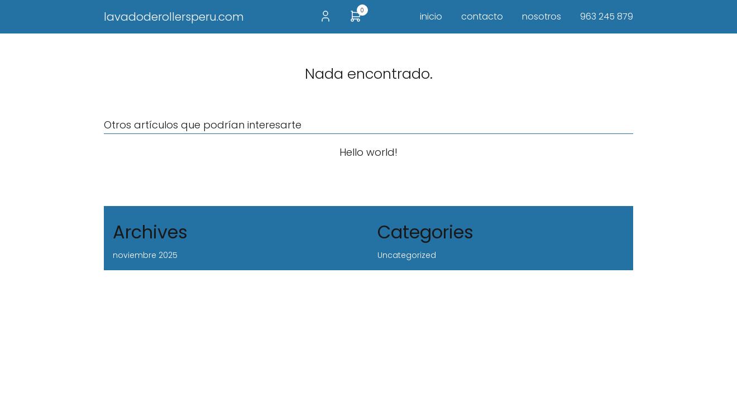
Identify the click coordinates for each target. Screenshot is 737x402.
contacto (482, 16)
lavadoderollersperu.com (174, 17)
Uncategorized (406, 255)
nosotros (541, 16)
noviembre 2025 (145, 255)
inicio (431, 16)
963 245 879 (606, 16)
